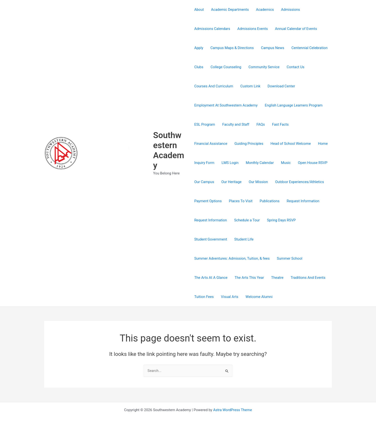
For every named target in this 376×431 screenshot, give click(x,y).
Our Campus (204, 182)
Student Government (210, 239)
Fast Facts (280, 124)
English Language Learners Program (294, 105)
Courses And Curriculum (213, 86)
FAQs (261, 124)
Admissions (290, 9)
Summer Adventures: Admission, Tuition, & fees (232, 258)
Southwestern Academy (168, 150)
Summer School (289, 258)
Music (286, 163)
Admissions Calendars (212, 29)
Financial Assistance (210, 143)
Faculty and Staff (235, 124)
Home (323, 143)
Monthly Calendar (260, 163)
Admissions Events (252, 29)
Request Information (303, 201)
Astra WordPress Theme (232, 410)
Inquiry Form (204, 163)
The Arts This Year (249, 277)
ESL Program (204, 124)
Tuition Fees (204, 297)
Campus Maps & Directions (232, 48)
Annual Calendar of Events (296, 29)
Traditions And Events (308, 277)
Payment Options (208, 201)
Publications (270, 201)
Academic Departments (230, 9)
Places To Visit (241, 201)
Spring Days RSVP (281, 220)
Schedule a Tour (247, 220)
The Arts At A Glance (210, 277)
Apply (198, 48)
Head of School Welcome (290, 143)
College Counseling (226, 67)
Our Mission (258, 182)
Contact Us (296, 67)
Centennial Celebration (309, 48)
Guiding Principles (249, 143)
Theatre (277, 277)
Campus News (272, 48)
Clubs (198, 67)
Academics (265, 9)
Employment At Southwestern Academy (226, 105)
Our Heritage (231, 182)
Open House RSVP (312, 163)
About (199, 9)
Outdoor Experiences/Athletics (299, 182)
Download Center (281, 86)
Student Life (243, 239)
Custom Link (250, 86)
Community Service (263, 67)
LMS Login (230, 163)
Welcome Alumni (259, 297)
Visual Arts (229, 297)
